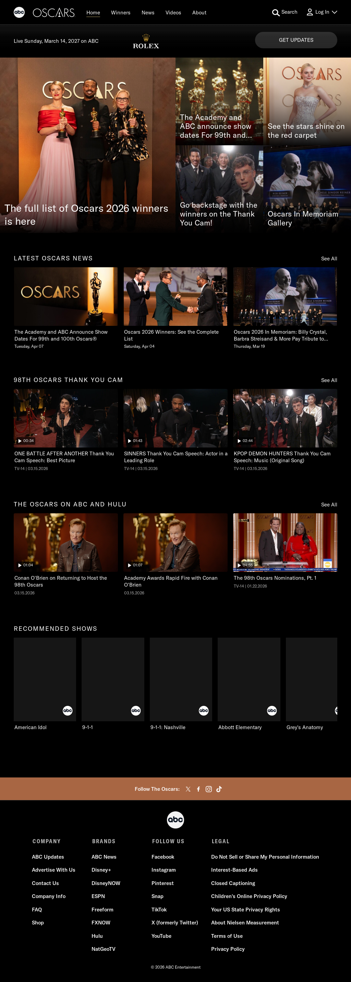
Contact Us (46, 884)
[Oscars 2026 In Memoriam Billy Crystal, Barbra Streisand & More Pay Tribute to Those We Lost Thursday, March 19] (285, 308)
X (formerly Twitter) (174, 923)
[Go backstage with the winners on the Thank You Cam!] (219, 189)
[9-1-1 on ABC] (113, 684)
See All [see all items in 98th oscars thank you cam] (329, 380)
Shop (39, 923)
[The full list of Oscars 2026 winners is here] (88, 145)
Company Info (49, 897)
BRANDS (104, 841)
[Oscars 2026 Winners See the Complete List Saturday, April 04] (175, 308)
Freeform (103, 910)
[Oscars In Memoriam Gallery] (307, 189)
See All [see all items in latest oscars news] (329, 258)
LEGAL (219, 841)
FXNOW (101, 923)
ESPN (98, 897)
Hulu (97, 936)
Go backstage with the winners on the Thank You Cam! (218, 214)
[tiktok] (219, 789)
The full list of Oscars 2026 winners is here (86, 214)
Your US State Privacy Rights (244, 910)
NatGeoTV (104, 950)
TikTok (158, 910)
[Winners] (121, 12)
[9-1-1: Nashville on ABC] (181, 684)
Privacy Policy (227, 950)
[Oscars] (54, 13)
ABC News (104, 857)
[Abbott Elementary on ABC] (249, 684)
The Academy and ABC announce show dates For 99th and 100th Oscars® (215, 126)
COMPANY (47, 841)
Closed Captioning (232, 884)
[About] (199, 12)
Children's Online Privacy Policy (248, 897)
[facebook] (198, 789)
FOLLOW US (167, 841)
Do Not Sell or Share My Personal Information (264, 857)
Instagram (163, 871)
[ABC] (19, 13)
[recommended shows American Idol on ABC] (45, 684)
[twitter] (188, 789)
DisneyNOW (106, 884)
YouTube (161, 936)
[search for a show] (285, 12)
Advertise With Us (54, 871)
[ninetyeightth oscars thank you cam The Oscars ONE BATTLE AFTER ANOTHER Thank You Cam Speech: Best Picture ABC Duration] (66, 430)
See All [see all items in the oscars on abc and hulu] (329, 504)
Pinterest (162, 884)
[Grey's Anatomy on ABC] (317, 684)
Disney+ (101, 871)
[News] (148, 12)
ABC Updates (49, 857)
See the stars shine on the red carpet (306, 131)
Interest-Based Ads (233, 871)
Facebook (162, 857)
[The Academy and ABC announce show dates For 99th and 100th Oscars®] (219, 101)
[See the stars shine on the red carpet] (307, 101)
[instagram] (209, 789)
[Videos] (173, 12)
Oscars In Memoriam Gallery (303, 219)
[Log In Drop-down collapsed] (321, 12)
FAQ (38, 910)
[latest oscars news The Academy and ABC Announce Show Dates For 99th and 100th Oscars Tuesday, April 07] (66, 308)
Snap (157, 897)
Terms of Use (226, 936)
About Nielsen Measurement (244, 923)
